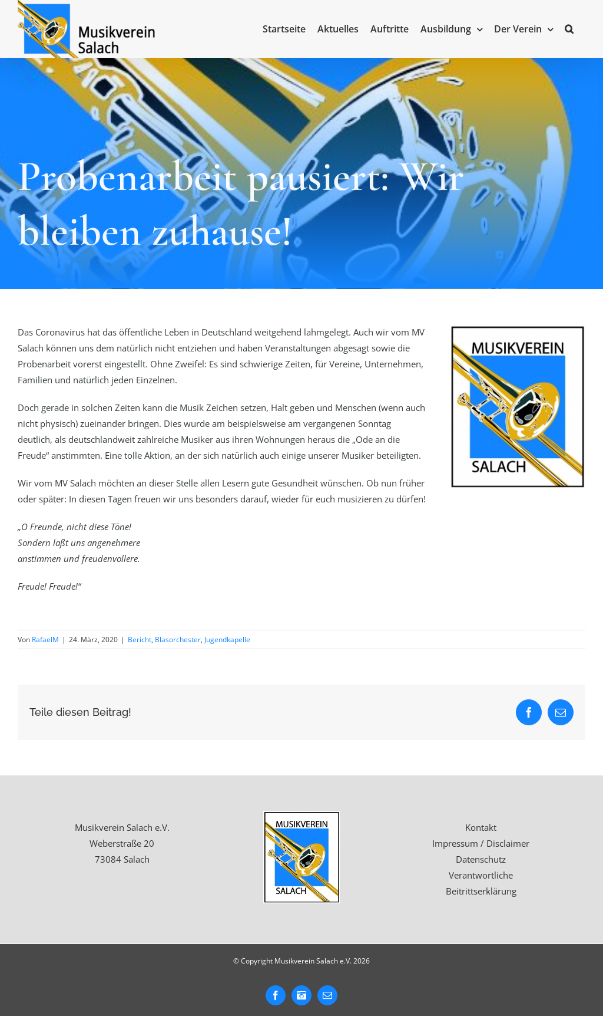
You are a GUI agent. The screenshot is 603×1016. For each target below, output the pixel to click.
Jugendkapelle (227, 639)
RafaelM (45, 639)
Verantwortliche (481, 875)
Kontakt (480, 827)
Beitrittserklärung (481, 891)
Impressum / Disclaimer (480, 843)
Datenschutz (481, 859)
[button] (569, 29)
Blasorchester (178, 639)
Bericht (139, 639)
